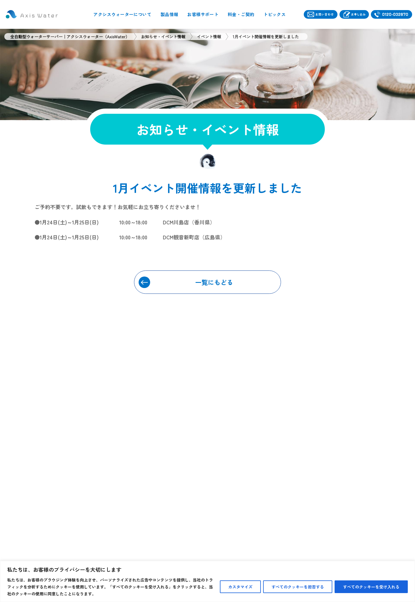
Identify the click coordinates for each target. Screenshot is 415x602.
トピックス (274, 14)
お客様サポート (202, 14)
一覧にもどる (214, 282)
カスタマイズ (240, 587)
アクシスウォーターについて (122, 14)
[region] (207, 581)
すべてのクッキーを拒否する (297, 587)
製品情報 (169, 14)
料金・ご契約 (241, 14)
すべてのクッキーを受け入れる (371, 587)
